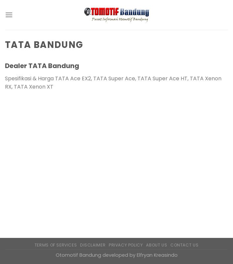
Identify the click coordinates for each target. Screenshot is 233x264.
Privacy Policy (126, 245)
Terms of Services (56, 245)
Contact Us (184, 245)
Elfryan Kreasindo (157, 255)
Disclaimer (92, 245)
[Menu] (9, 15)
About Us (156, 245)
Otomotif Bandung (78, 255)
